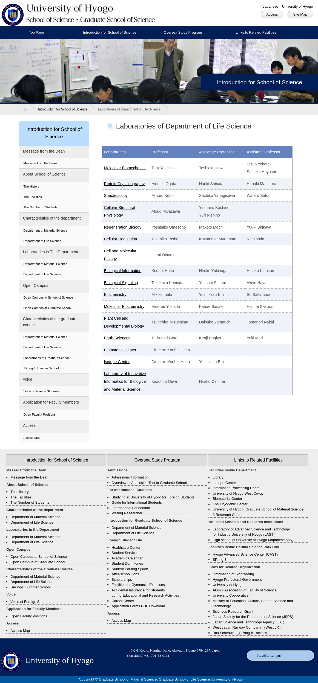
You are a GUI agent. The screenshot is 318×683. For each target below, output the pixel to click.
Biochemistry (115, 294)
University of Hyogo (297, 6)
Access (272, 14)
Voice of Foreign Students (41, 391)
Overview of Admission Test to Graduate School (149, 483)
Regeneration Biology (122, 227)
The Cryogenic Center (230, 504)
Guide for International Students (136, 502)
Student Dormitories (127, 563)
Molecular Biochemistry (124, 306)
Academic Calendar (126, 558)
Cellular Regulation (120, 239)
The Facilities (32, 197)
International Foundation (130, 508)
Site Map (300, 14)
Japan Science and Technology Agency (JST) (248, 622)
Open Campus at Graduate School (47, 308)
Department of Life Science (42, 241)
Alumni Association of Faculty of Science (244, 590)
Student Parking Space (129, 569)
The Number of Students (40, 207)
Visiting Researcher (126, 513)
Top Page (36, 32)
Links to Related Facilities (256, 32)
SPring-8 (220, 560)
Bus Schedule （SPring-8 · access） (242, 633)
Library (218, 477)
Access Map (31, 437)
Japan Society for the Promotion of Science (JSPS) (253, 617)
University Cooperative (230, 595)
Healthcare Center (126, 547)
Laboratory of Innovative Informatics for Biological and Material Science (125, 382)
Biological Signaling (121, 283)
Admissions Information (129, 477)
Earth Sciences (117, 338)
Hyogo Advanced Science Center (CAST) (245, 554)
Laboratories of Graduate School (45, 358)
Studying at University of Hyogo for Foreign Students (152, 497)
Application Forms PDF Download (138, 606)
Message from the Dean (40, 163)
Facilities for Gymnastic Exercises (138, 585)
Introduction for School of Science (109, 32)
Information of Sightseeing (233, 574)
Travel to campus (269, 655)
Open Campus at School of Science (48, 297)
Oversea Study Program (183, 32)
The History (31, 186)
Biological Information (122, 270)
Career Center (122, 601)
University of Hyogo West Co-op (238, 493)
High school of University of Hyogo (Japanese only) (253, 540)
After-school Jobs (125, 574)
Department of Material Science (45, 230)
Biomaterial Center (120, 350)
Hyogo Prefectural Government (237, 579)
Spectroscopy (116, 195)
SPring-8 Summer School (41, 368)
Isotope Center (117, 362)
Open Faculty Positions (39, 414)
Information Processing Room (236, 488)
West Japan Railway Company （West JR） (247, 627)
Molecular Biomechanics (125, 168)
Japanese (270, 6)
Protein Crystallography (124, 184)
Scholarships (121, 579)
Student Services (124, 553)
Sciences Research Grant (233, 611)
